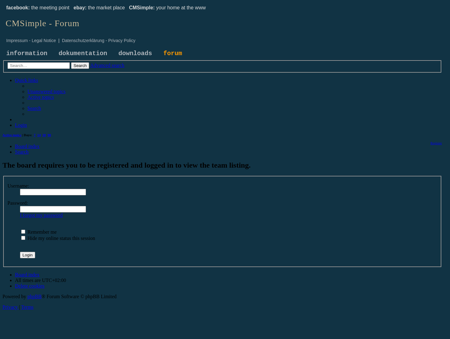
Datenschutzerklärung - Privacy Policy (99, 40)
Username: (18, 186)
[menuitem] (46, 91)
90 (49, 135)
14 (39, 135)
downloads (135, 53)
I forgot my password (41, 215)
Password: (17, 203)
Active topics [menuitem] (11, 135)
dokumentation (83, 53)
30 (44, 135)
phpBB (34, 296)
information (26, 53)
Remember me (39, 232)
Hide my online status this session (58, 238)
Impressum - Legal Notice (31, 40)
